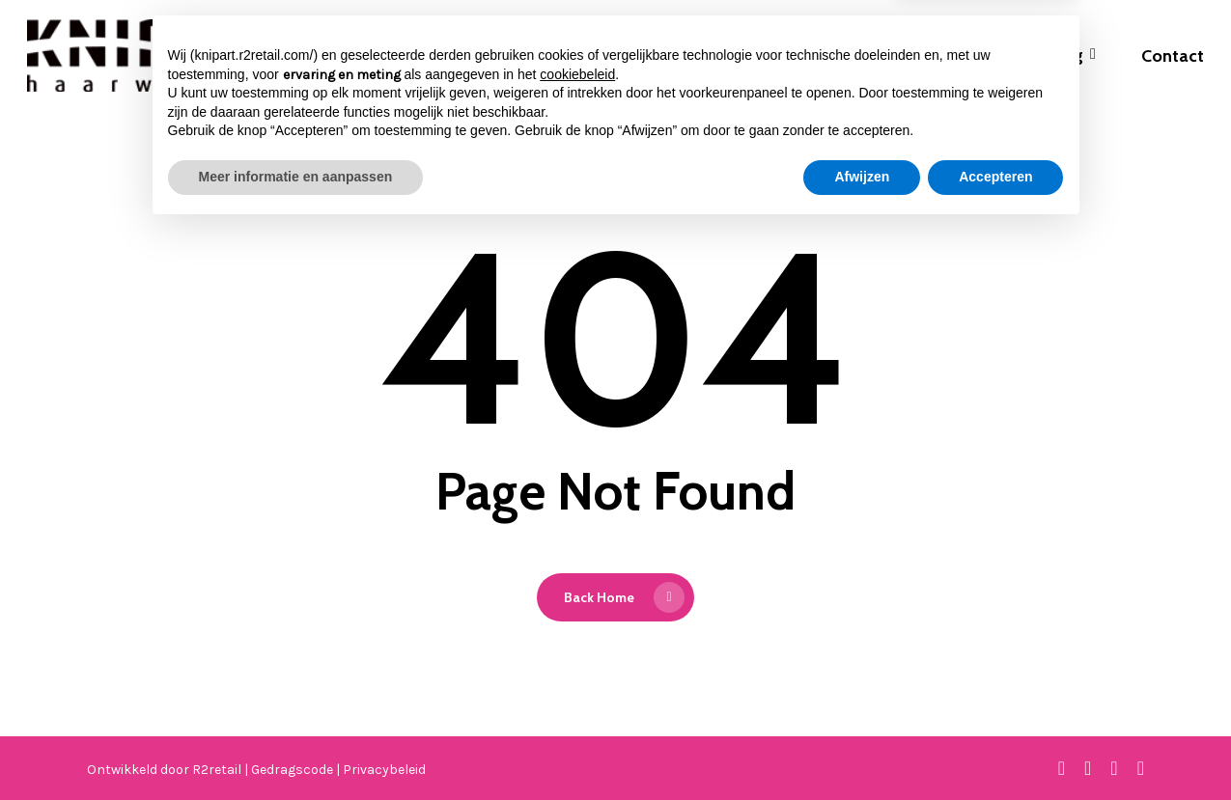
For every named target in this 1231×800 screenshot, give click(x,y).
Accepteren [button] (995, 747)
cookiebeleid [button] (577, 644)
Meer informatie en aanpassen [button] (296, 747)
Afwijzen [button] (861, 747)
